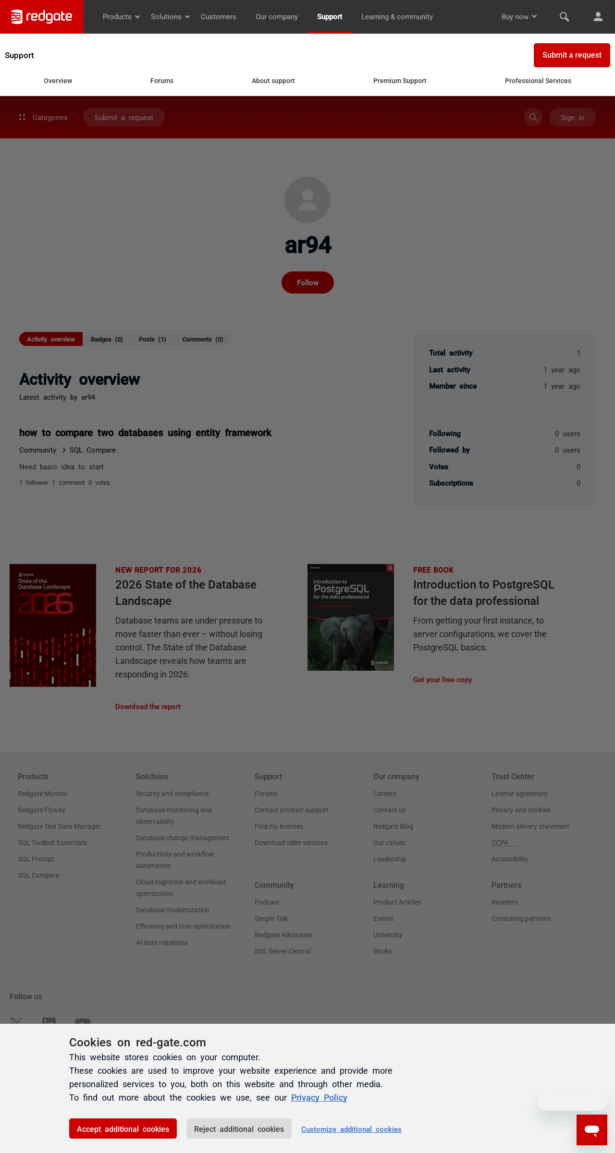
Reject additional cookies (239, 1128)
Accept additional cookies (123, 1128)
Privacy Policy (319, 1096)
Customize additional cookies (351, 1128)
